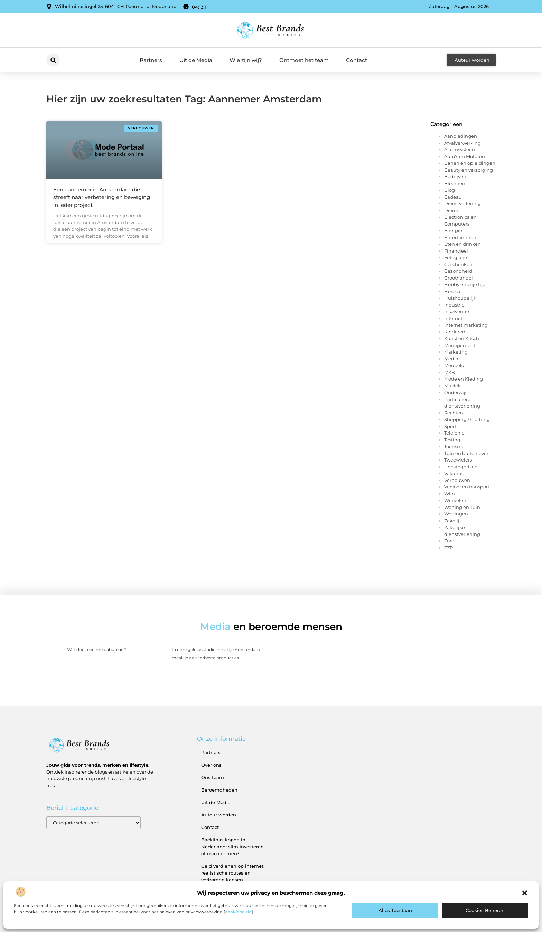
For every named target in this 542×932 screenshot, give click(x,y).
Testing (452, 439)
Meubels (454, 365)
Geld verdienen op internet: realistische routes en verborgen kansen (232, 873)
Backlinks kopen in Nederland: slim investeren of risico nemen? (232, 846)
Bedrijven (455, 176)
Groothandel (458, 278)
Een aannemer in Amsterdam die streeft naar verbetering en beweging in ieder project (101, 197)
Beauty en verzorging (468, 170)
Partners (151, 60)
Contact (356, 60)
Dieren (452, 210)
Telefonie (454, 433)
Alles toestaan (395, 910)
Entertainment (461, 237)
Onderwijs (455, 392)
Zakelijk (453, 520)
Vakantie (454, 473)
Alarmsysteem (460, 149)
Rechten (453, 412)
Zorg (449, 540)
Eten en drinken (462, 244)
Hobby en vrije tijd (465, 284)
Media (451, 359)
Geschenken (458, 264)
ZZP (448, 547)
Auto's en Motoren (464, 156)
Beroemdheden (219, 790)
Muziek (452, 386)
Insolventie (456, 311)
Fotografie (455, 257)
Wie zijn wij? (246, 60)
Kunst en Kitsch (461, 338)
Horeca (452, 291)
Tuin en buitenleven (467, 453)
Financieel (456, 251)
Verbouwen (457, 480)
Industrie (454, 305)
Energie (453, 230)
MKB (449, 372)
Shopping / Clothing (467, 419)
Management (459, 345)
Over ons (211, 765)
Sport (450, 426)
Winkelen (455, 500)
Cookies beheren (485, 910)
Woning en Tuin (462, 507)
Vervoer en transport (466, 487)
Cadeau (453, 197)
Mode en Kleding (463, 379)
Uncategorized (461, 466)
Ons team (212, 777)
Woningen (456, 514)
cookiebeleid (238, 911)
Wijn (449, 493)
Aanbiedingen (460, 136)
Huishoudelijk (460, 298)
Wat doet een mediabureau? (96, 649)
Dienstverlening (462, 203)
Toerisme (454, 446)
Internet (453, 318)
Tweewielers (458, 460)
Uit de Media (195, 60)
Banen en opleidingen (469, 163)
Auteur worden (218, 814)
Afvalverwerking (462, 143)
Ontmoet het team (304, 60)
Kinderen (454, 332)
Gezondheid (458, 271)
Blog (449, 190)
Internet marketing (466, 325)
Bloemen (454, 183)
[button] (524, 892)
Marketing (456, 352)
